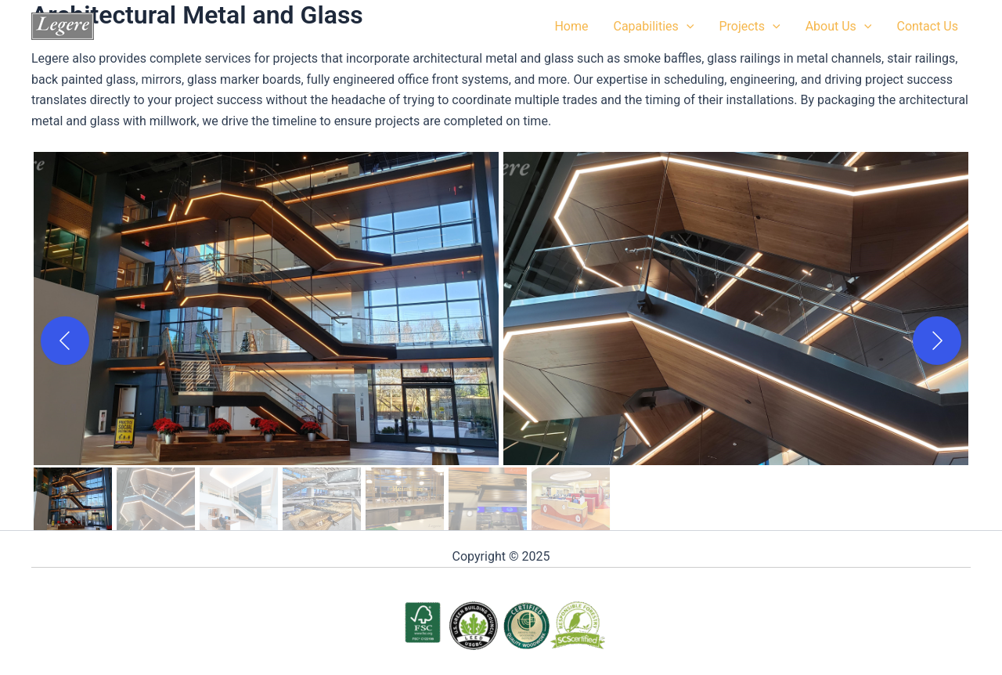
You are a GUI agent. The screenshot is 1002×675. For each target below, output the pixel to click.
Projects (749, 26)
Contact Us (927, 26)
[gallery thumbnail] (73, 498)
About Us (839, 26)
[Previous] (65, 340)
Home (571, 26)
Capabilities (653, 26)
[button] (266, 308)
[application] (686, 26)
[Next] (937, 340)
